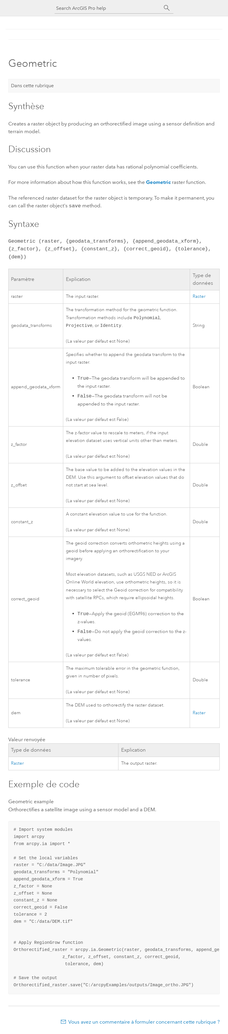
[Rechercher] (167, 8)
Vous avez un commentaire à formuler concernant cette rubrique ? (144, 1022)
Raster (199, 296)
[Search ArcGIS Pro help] (108, 8)
